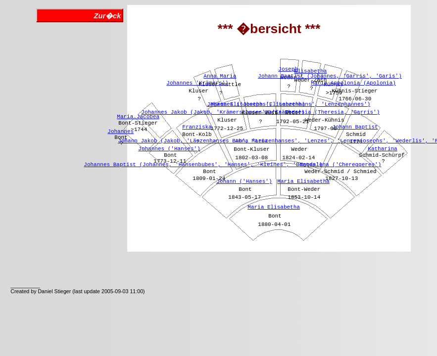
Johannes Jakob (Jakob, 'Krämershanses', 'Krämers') (222, 112)
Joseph (288, 69)
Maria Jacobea (138, 117)
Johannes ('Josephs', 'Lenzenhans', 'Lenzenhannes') (288, 104)
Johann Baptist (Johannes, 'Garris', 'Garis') (329, 76)
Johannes (120, 131)
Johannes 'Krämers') (197, 83)
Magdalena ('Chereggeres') (340, 165)
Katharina (382, 149)
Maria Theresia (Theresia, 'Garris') (322, 112)
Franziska (196, 127)
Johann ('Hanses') (244, 181)
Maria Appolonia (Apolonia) (353, 83)
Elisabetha (310, 71)
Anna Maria (219, 76)
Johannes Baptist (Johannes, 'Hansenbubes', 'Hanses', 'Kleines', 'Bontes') (203, 165)
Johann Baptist (355, 127)
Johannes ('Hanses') (169, 149)
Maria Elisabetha (273, 207)
